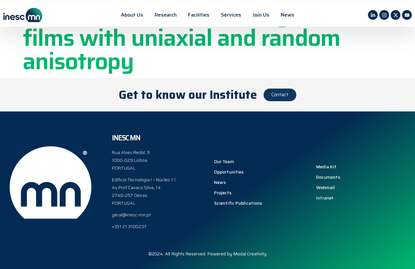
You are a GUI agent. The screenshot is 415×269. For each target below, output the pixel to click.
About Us (132, 15)
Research (166, 15)
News (287, 15)
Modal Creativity (250, 253)
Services (231, 15)
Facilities (198, 15)
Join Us (261, 15)
